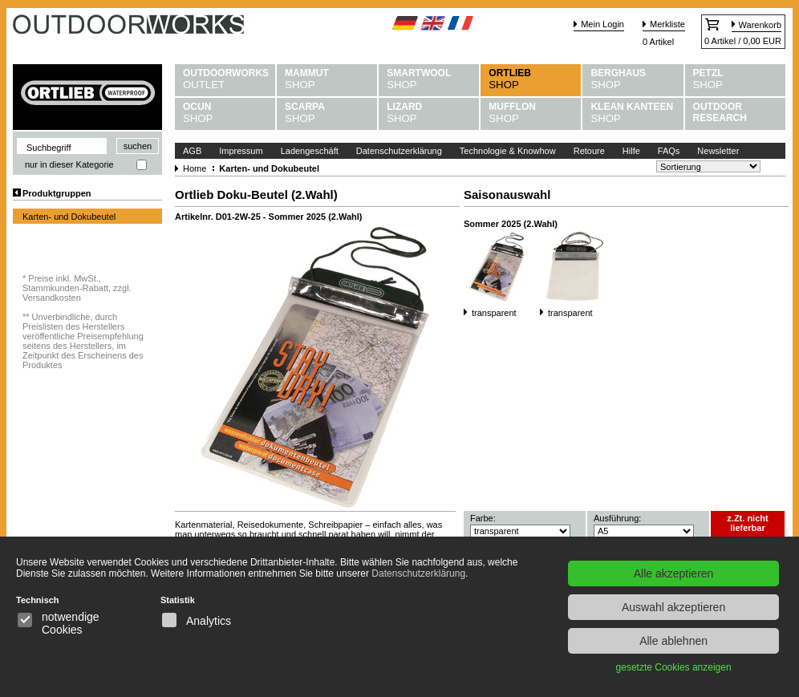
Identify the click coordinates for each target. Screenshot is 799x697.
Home (194, 168)
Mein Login (602, 24)
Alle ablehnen (673, 640)
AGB (192, 151)
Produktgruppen (56, 193)
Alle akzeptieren (674, 573)
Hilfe (631, 151)
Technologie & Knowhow (508, 151)
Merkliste (667, 24)
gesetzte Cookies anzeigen (674, 667)
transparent (494, 313)
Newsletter (718, 151)
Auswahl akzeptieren (673, 607)
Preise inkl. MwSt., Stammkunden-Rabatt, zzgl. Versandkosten (77, 288)
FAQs (669, 151)
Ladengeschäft (310, 151)
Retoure (589, 151)
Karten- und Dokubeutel (69, 216)
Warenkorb (760, 25)
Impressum (240, 151)
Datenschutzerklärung (399, 151)
